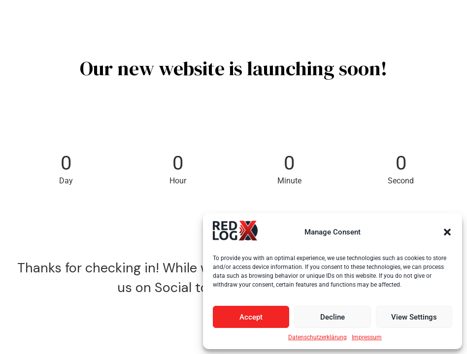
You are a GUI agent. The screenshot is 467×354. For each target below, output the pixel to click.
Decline (332, 317)
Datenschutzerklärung (317, 337)
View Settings (414, 317)
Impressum (367, 337)
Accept (251, 317)
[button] (447, 232)
